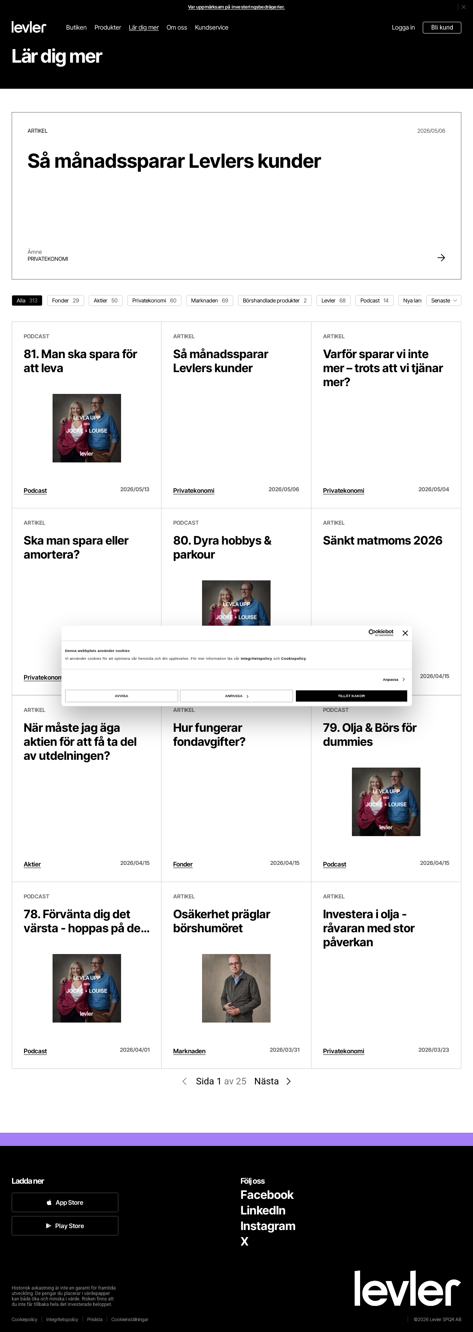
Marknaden (189, 1051)
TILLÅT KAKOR (351, 696)
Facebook (267, 1195)
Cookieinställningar (129, 1319)
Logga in (403, 27)
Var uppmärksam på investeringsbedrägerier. (236, 7)
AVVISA (121, 696)
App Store (64, 1202)
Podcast (35, 490)
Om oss (177, 27)
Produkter (108, 27)
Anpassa (390, 679)
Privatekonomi (48, 258)
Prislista (94, 1319)
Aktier (32, 864)
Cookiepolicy (293, 658)
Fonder (183, 864)
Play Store (65, 1226)
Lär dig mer (144, 27)
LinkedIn (263, 1210)
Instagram (268, 1226)
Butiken (76, 27)
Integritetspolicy (257, 658)
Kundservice (212, 27)
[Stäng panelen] (405, 633)
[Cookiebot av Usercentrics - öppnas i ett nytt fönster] (359, 633)
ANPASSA (236, 696)
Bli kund (442, 27)
